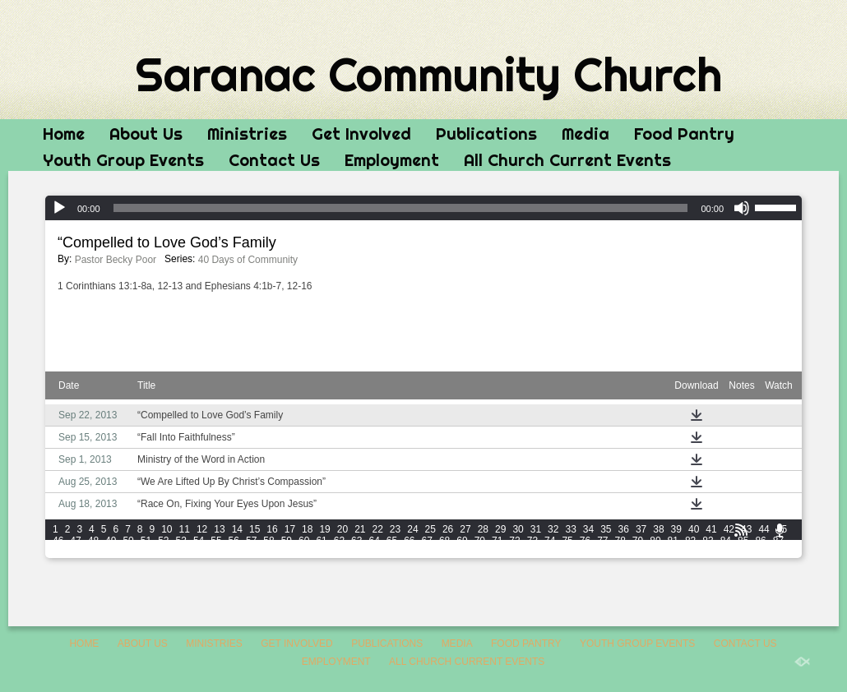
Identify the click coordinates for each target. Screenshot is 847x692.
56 (234, 541)
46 (58, 541)
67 (427, 541)
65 (391, 541)
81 (673, 541)
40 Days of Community (248, 259)
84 (725, 541)
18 (307, 529)
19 (324, 529)
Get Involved (361, 133)
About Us (146, 133)
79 (637, 541)
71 (497, 541)
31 (535, 529)
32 (553, 529)
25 (430, 529)
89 (75, 552)
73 (532, 541)
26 (447, 529)
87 (778, 541)
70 (479, 541)
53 (181, 541)
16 (271, 529)
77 (602, 541)
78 (620, 541)
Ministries (247, 133)
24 (412, 529)
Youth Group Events (123, 160)
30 (517, 529)
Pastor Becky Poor (115, 259)
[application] (423, 208)
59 (286, 541)
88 (58, 552)
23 (395, 529)
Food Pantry (684, 133)
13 (219, 529)
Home (64, 133)
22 (378, 529)
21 (359, 529)
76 (585, 541)
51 (146, 541)
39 (676, 529)
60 (304, 541)
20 (342, 529)
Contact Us (274, 160)
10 (166, 529)
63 (356, 541)
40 (693, 529)
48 (93, 541)
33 (570, 529)
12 (202, 529)
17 (290, 529)
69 (461, 541)
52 (163, 541)
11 (184, 529)
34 (588, 529)
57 (251, 541)
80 (655, 541)
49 (110, 541)
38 (658, 529)
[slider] (400, 208)
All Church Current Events (567, 160)
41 (711, 529)
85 (743, 541)
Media (585, 133)
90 (93, 552)
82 (690, 541)
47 (75, 541)
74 (549, 541)
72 (514, 541)
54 (198, 541)
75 (567, 541)
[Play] (59, 208)
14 (237, 529)
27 (465, 529)
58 (268, 541)
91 (110, 552)
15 (254, 529)
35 (605, 529)
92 (128, 552)
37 (641, 529)
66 (409, 541)
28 (483, 529)
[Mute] (742, 208)
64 (373, 541)
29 (500, 529)
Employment (392, 160)
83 (707, 541)
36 (623, 529)
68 (444, 541)
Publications (486, 133)
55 (216, 541)
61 (321, 541)
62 (339, 541)
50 (128, 541)
